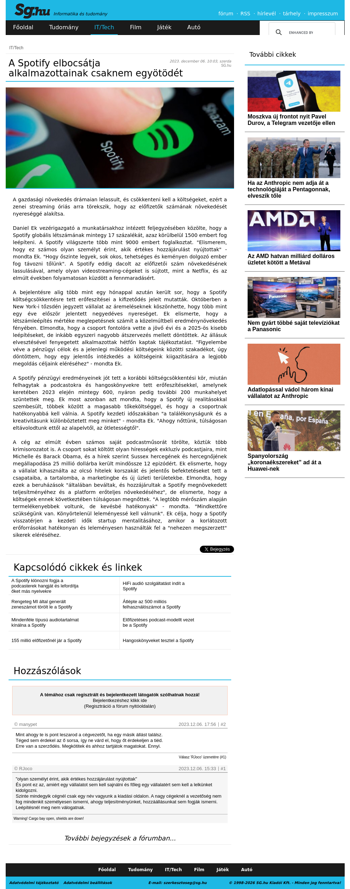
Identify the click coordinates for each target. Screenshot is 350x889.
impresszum (323, 13)
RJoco (25, 768)
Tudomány (63, 27)
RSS (245, 13)
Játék (164, 27)
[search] (301, 32)
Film (136, 27)
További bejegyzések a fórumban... (120, 838)
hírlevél (267, 13)
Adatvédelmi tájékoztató (34, 883)
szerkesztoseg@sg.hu (185, 883)
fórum (225, 13)
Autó (194, 27)
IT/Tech (104, 27)
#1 (223, 768)
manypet (28, 724)
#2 (223, 724)
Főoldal (23, 27)
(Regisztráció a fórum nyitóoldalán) (120, 706)
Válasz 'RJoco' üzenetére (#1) (202, 757)
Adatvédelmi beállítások (87, 883)
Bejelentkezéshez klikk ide (120, 700)
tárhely (291, 13)
